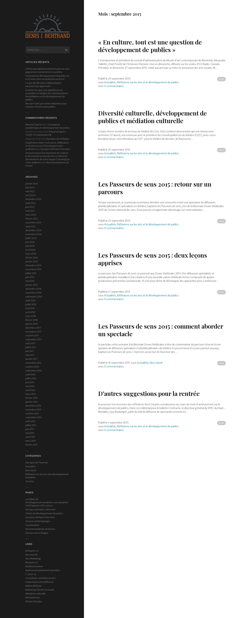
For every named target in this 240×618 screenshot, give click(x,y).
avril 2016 (30, 390)
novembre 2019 (33, 269)
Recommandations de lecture (40, 529)
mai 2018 (29, 308)
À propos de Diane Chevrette (55, 149)
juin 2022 (29, 207)
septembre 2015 (33, 417)
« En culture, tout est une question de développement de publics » (150, 46)
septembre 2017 (33, 339)
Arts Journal (31, 554)
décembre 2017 (33, 327)
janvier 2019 (31, 285)
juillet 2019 (30, 273)
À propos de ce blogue (58, 138)
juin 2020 (30, 242)
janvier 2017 (31, 359)
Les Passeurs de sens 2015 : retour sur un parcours (154, 188)
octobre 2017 (32, 335)
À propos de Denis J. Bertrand (40, 509)
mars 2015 (30, 440)
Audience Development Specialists (42, 570)
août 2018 (30, 300)
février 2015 (31, 444)
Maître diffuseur (33, 586)
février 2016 (31, 398)
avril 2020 (30, 250)
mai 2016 (29, 386)
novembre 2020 (33, 234)
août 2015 (30, 421)
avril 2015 (30, 437)
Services (29, 481)
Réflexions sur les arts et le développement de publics (148, 82)
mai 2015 (29, 433)
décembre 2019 (33, 265)
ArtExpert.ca (31, 550)
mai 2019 (29, 281)
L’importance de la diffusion (39, 582)
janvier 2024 (31, 183)
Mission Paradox (33, 601)
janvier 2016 (31, 401)
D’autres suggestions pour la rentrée (149, 393)
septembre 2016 (33, 370)
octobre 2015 (32, 413)
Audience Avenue (34, 566)
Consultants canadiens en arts (40, 578)
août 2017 (30, 343)
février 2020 (31, 257)
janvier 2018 (31, 324)
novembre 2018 (33, 292)
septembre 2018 (33, 296)
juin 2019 (29, 277)
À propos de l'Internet (36, 462)
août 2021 (30, 226)
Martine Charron (33, 124)
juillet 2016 (30, 378)
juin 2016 (29, 382)
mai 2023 (30, 191)
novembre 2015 (33, 409)
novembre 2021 (33, 222)
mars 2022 (30, 214)
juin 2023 (29, 187)
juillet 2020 (31, 238)
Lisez (221, 79)
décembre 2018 (33, 288)
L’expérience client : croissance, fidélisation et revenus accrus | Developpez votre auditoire (47, 145)
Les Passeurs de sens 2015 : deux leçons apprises (152, 259)
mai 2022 (30, 211)
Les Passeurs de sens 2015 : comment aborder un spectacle (160, 330)
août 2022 (30, 203)
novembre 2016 (33, 363)
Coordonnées (32, 525)
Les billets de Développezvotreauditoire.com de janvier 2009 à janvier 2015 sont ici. (46, 502)
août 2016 (30, 374)
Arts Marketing (33, 558)
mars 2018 (30, 316)
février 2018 (31, 320)
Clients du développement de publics (44, 513)
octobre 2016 (32, 366)
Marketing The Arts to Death (39, 589)
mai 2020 (30, 246)
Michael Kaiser (32, 597)
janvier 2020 (31, 261)
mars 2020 (30, 253)
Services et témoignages (37, 521)
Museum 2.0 (31, 562)
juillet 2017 (30, 347)
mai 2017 (29, 355)
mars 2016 (30, 394)
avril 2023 (30, 195)
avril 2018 (30, 312)
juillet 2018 (30, 304)
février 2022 (31, 218)
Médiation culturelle (35, 593)
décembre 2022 (33, 199)
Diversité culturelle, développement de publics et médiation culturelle (152, 117)
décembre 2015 (33, 405)
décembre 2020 (33, 230)
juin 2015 (29, 429)
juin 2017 (29, 351)
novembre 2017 (33, 331)
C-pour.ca (30, 574)
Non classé (30, 470)
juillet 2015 (30, 425)
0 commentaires (114, 86)
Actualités (30, 466)
